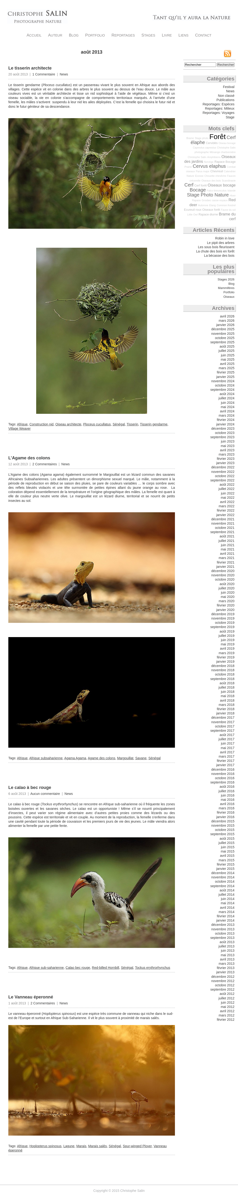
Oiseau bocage (227, 143)
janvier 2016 (225, 817)
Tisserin (132, 424)
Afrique (22, 424)
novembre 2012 (222, 981)
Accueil (34, 35)
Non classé (226, 96)
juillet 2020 (226, 588)
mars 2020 (226, 601)
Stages (148, 35)
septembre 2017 (222, 730)
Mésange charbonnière (223, 152)
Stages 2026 (226, 279)
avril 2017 (227, 752)
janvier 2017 (225, 765)
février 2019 (225, 657)
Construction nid (42, 424)
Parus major (202, 171)
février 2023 (225, 459)
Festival (228, 87)
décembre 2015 (222, 821)
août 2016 (227, 786)
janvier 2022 (225, 515)
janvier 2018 (225, 713)
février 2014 (225, 916)
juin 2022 (227, 493)
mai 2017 (227, 748)
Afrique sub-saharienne (46, 968)
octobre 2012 (224, 985)
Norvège (208, 161)
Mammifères (226, 288)
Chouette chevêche (215, 175)
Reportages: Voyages (218, 113)
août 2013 (227, 942)
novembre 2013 (222, 929)
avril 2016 (227, 804)
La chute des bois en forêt (215, 251)
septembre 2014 (222, 886)
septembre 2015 (222, 834)
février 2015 (225, 864)
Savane (140, 758)
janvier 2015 (225, 869)
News (64, 74)
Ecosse (199, 175)
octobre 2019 (224, 623)
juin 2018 (227, 692)
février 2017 (225, 761)
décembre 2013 (222, 925)
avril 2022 (227, 502)
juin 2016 (227, 795)
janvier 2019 (225, 661)
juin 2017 (227, 743)
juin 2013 (227, 950)
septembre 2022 (222, 480)
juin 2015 (227, 847)
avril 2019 (227, 648)
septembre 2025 (222, 342)
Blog (74, 35)
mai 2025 (227, 359)
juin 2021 (227, 545)
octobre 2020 (224, 579)
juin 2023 (227, 441)
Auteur (55, 35)
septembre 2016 (222, 782)
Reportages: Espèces (218, 104)
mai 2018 (227, 696)
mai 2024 (227, 407)
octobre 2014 (224, 881)
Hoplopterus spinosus (46, 1146)
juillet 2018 (226, 687)
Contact (203, 35)
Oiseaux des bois (211, 180)
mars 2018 (226, 705)
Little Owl (192, 214)
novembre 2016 (222, 774)
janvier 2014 (225, 920)
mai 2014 (227, 903)
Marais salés (97, 1146)
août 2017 (227, 735)
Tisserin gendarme (153, 424)
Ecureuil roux (192, 209)
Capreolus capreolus (204, 147)
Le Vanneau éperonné (30, 997)
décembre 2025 (222, 329)
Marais (81, 1146)
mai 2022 (227, 497)
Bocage (198, 189)
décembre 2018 (222, 666)
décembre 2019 (222, 614)
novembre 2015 (222, 825)
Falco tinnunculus (217, 190)
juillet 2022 (226, 489)
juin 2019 (227, 640)
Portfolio (95, 35)
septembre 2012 (222, 989)
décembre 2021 (222, 519)
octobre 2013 (224, 933)
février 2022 (225, 510)
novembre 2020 (222, 575)
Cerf (188, 184)
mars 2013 (226, 963)
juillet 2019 (226, 636)
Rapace (196, 200)
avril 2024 (227, 411)
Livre (167, 35)
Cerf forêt (200, 185)
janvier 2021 (225, 567)
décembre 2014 (222, 873)
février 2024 (225, 420)
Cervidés (212, 143)
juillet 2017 (226, 739)
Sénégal (119, 424)
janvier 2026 (225, 325)
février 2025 (225, 372)
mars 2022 (226, 506)
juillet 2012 (226, 998)
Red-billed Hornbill (105, 968)
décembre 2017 (222, 717)
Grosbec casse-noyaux (215, 200)
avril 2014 (227, 907)
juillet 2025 (226, 351)
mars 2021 (226, 558)
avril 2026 (227, 316)
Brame (190, 138)
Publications (226, 100)
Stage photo (201, 138)
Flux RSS (227, 53)
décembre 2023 (222, 428)
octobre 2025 (224, 338)
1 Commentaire (43, 74)
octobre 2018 (224, 674)
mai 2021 (227, 549)
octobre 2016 (224, 778)
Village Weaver (19, 428)
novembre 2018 (222, 670)
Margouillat (125, 758)
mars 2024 (226, 415)
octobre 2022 (224, 476)
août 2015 (227, 838)
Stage (230, 117)
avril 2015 (227, 856)
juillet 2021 (226, 541)
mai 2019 (227, 644)
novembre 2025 (222, 334)
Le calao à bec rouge (29, 787)
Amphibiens (214, 157)
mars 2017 (226, 756)
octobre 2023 (224, 433)
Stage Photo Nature (208, 194)
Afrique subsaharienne (46, 758)
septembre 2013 (222, 938)
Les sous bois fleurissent (216, 247)
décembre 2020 (222, 571)
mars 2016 (226, 808)
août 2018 (227, 683)
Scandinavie (229, 180)
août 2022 (227, 484)
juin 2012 (227, 1002)
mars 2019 (226, 653)
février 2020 (225, 605)
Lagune (68, 1146)
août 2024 (227, 394)
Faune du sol (228, 209)
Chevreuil (216, 171)
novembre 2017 (222, 722)
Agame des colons (101, 758)
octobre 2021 (224, 528)
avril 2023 (227, 450)
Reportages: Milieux (219, 108)
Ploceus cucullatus (97, 424)
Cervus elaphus (209, 166)
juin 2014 (227, 899)
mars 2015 (226, 860)
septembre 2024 (222, 390)
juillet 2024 (226, 398)
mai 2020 (227, 597)
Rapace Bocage (225, 161)
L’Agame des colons (29, 458)
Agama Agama (75, 758)
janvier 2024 (225, 424)
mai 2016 (227, 800)
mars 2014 (226, 912)
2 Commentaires (44, 464)
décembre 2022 (222, 467)
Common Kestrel (226, 205)
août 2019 (227, 631)
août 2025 (227, 346)
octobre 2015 (224, 830)
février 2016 (225, 812)
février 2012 (225, 1019)
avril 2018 (227, 700)
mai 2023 (227, 446)
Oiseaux (228, 296)
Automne (203, 205)
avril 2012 (227, 1011)
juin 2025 (227, 355)
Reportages (123, 35)
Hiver (233, 195)
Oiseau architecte (68, 424)
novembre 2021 (222, 523)
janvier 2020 (225, 610)
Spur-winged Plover (137, 1146)
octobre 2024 (224, 385)
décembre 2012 (222, 977)
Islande (232, 190)
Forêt (217, 136)
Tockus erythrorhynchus (152, 968)
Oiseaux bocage (222, 185)
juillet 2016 (226, 791)
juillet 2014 (226, 894)
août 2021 (227, 536)
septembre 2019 (222, 627)
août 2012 (227, 994)
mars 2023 (226, 454)
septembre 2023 (222, 437)
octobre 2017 (224, 726)
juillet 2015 (226, 843)
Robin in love (224, 238)
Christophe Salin (37, 16)
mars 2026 (226, 320)
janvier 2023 (225, 463)
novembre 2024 (222, 381)
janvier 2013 (225, 972)
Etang (212, 205)
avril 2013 (227, 959)
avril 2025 (227, 364)
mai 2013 (227, 955)
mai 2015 (227, 851)
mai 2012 (227, 1007)
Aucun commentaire (45, 794)
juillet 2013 (226, 946)
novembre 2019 (222, 618)
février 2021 (225, 562)
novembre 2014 (222, 877)
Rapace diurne (208, 214)
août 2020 (227, 584)
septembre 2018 (222, 679)
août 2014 (227, 890)
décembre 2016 (222, 769)
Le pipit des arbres (220, 243)
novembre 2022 (222, 472)
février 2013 (225, 968)
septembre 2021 (222, 532)
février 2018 (225, 709)
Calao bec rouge (78, 968)
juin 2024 (227, 403)
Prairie (188, 166)
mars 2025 (226, 368)
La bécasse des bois (219, 255)
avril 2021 (227, 553)
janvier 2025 (225, 377)
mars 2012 (226, 1015)
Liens (183, 35)
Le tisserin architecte (30, 68)
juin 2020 (227, 592)
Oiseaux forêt (211, 209)
